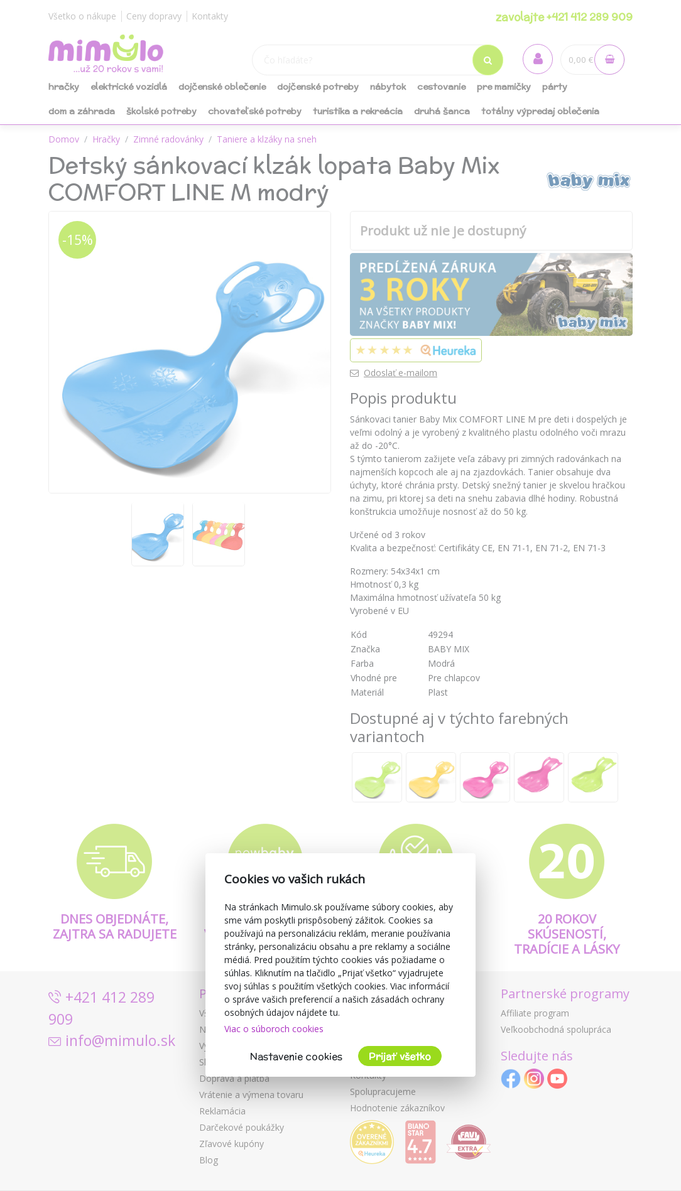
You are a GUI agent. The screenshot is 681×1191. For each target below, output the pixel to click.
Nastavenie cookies (296, 1056)
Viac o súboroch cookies (274, 1029)
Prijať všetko (400, 1056)
